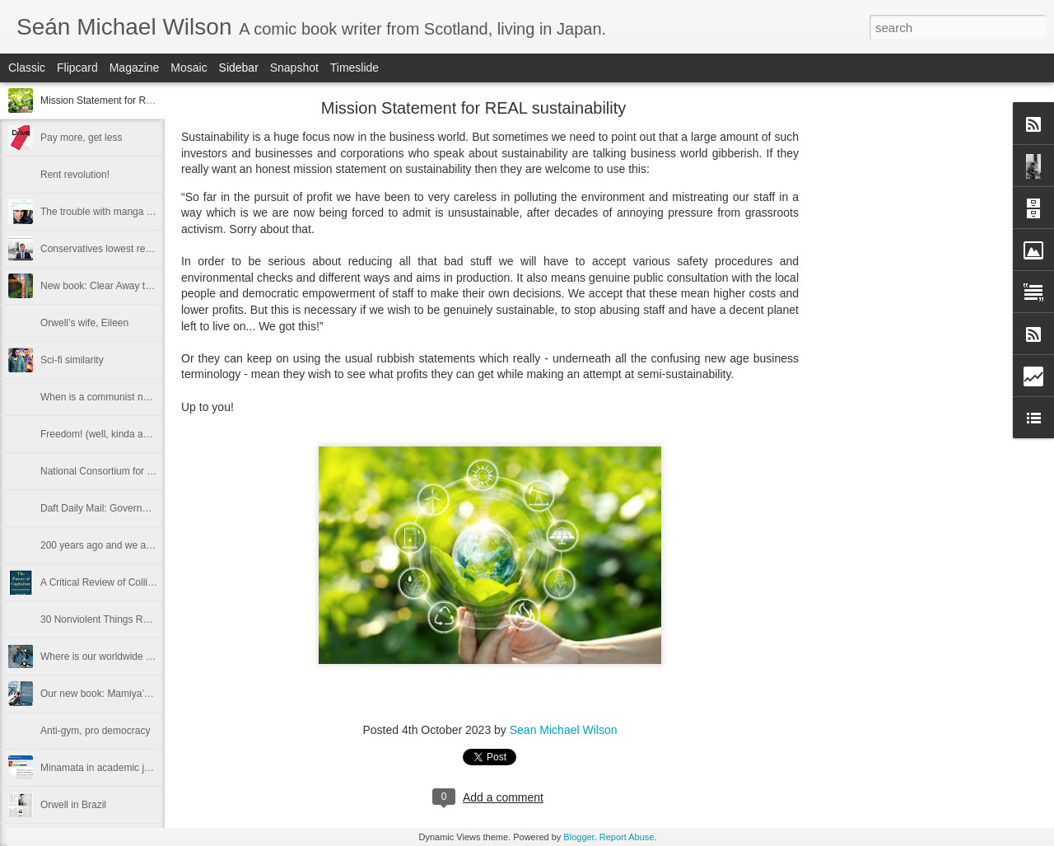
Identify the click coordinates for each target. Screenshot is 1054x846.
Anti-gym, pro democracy (95, 730)
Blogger (578, 837)
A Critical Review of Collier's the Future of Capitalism (155, 582)
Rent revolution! (75, 174)
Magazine (135, 67)
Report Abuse (627, 837)
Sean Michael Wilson (564, 729)
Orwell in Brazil (73, 805)
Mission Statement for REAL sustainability (131, 100)
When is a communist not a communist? (128, 397)
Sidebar (239, 67)
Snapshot (294, 67)
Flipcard (77, 67)
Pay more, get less (81, 137)
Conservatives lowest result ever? (114, 249)
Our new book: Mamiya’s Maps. (109, 693)
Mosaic (188, 67)
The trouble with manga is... (100, 211)
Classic (26, 67)
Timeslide (354, 67)
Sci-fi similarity (72, 360)
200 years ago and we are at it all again (126, 545)
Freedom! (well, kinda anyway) (107, 434)
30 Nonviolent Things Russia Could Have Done (143, 619)
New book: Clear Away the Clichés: (117, 286)
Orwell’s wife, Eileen (84, 323)
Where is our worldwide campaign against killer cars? (156, 656)
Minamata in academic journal (105, 768)
